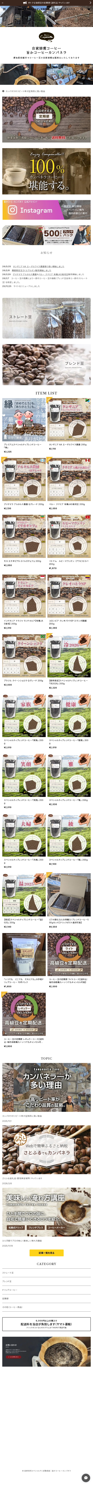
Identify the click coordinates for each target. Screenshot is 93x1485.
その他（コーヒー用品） (12, 1307)
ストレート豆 (8, 1273)
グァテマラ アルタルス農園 (25, 274)
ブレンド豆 (7, 1281)
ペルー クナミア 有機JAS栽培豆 (53, 274)
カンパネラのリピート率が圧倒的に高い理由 (23, 91)
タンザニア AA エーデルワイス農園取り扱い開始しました (38, 266)
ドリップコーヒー (9, 1290)
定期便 (5, 1298)
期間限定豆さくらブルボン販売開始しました (31, 270)
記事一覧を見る (46, 1252)
